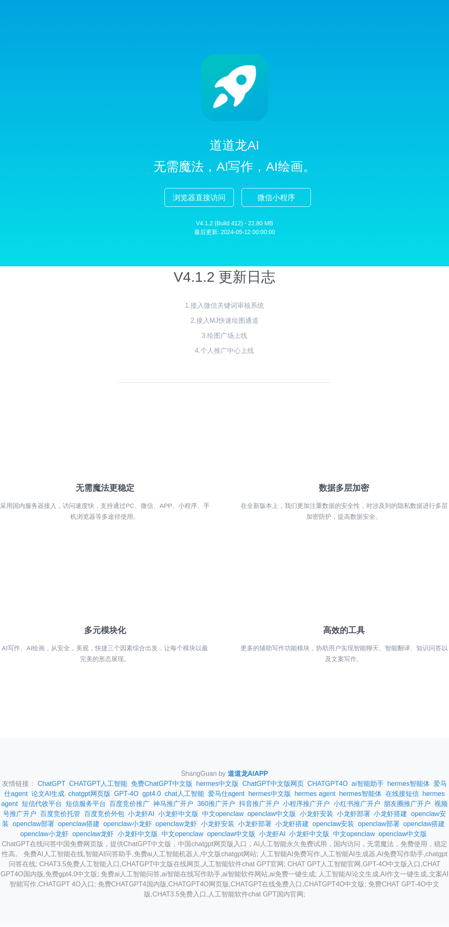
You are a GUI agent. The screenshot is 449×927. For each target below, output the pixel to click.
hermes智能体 (408, 784)
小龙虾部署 (353, 814)
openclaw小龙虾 (127, 824)
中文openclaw (223, 814)
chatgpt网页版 (89, 794)
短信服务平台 (86, 804)
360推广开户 (216, 804)
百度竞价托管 (60, 814)
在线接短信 (402, 794)
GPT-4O (126, 794)
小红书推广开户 (357, 804)
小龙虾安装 (316, 814)
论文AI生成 (47, 794)
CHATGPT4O (328, 784)
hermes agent (315, 794)
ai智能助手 (367, 784)
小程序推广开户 (306, 804)
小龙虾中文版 (178, 814)
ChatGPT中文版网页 (273, 784)
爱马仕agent (226, 794)
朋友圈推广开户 (407, 804)
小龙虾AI (141, 814)
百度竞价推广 (129, 804)
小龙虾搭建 (390, 814)
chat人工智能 (184, 794)
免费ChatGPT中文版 (161, 784)
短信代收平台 (42, 804)
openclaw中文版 (271, 814)
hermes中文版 (217, 784)
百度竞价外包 (104, 814)
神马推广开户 (173, 804)
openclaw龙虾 (177, 824)
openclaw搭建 (79, 824)
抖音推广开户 (259, 804)
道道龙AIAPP (248, 774)
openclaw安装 (333, 824)
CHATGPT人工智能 (98, 784)
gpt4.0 (151, 794)
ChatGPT (51, 784)
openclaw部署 (33, 824)
